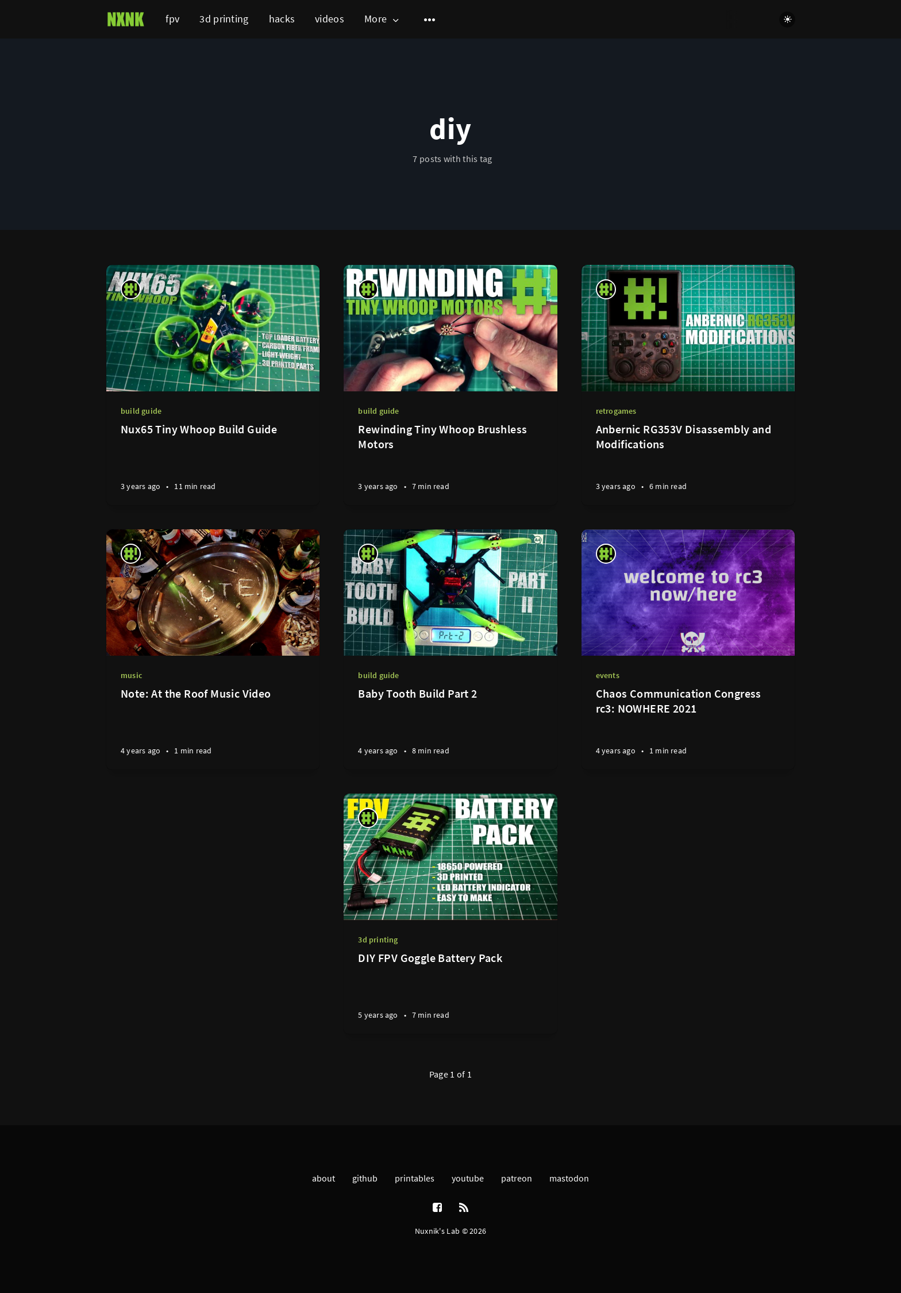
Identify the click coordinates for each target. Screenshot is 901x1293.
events (607, 675)
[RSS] (463, 1208)
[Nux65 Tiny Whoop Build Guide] (212, 463)
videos (329, 18)
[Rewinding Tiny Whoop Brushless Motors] (450, 463)
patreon (516, 1178)
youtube (468, 1178)
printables (414, 1178)
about (323, 1178)
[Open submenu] (430, 19)
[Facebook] (437, 1208)
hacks (282, 18)
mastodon (569, 1178)
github (365, 1178)
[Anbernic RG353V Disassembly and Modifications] (688, 463)
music (131, 675)
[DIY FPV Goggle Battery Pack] (450, 992)
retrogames (616, 411)
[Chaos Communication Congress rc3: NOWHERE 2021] (688, 727)
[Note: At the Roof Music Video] (212, 727)
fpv (172, 18)
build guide (141, 411)
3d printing (223, 18)
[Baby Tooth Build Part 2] (450, 727)
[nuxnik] (131, 289)
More (382, 19)
